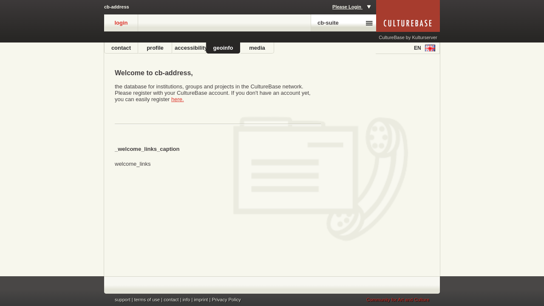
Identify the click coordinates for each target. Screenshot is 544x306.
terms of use (147, 299)
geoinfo (223, 48)
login (121, 23)
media (257, 48)
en (424, 48)
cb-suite (345, 23)
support (122, 299)
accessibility (190, 48)
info (186, 299)
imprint (201, 299)
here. (177, 99)
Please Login (351, 6)
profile (155, 48)
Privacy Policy (226, 299)
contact (121, 48)
